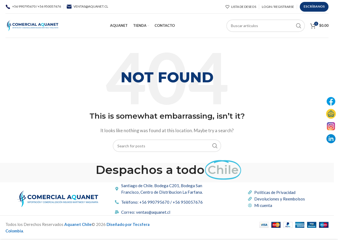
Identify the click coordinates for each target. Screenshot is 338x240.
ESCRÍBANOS (314, 6)
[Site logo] (31, 24)
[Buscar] (265, 26)
